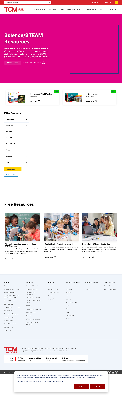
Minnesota (69, 283)
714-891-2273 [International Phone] (37, 350)
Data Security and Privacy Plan (87, 362)
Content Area (16, 103)
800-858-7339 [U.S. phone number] (10, 350)
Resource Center (31, 299)
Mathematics (8, 301)
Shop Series (52, 9)
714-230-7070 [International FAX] (54, 350)
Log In (87, 270)
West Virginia (70, 299)
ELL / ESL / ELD (9, 292)
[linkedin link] (109, 362)
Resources (90, 9)
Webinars (29, 302)
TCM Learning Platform (110, 273)
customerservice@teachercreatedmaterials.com (81, 350)
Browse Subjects (37, 9)
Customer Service (53, 273)
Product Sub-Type (16, 128)
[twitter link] (116, 362)
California (69, 273)
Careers (49, 280)
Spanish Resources (10, 314)
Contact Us (50, 283)
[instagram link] (113, 362)
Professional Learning (74, 9)
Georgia (68, 276)
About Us (50, 266)
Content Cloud (107, 270)
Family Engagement (32, 273)
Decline (97, 386)
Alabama (68, 270)
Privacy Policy (72, 362)
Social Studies (8, 311)
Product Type (16, 121)
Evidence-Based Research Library (31, 286)
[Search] (49, 2)
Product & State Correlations (31, 277)
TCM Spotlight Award (54, 276)
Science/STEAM (9, 307)
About (102, 9)
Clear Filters (11, 158)
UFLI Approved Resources (30, 306)
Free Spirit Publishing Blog (32, 294)
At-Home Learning (10, 278)
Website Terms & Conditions (34, 362)
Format (16, 134)
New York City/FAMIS (72, 286)
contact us (50, 341)
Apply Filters (13, 153)
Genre (16, 146)
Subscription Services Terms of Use (55, 362)
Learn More (33, 85)
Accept (81, 386)
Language (16, 140)
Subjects (7, 266)
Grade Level (16, 109)
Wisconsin (69, 303)
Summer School (9, 317)
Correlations (13, 55)
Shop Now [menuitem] (106, 2)
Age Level (16, 115)
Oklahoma (69, 293)
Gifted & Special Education (9, 296)
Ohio (67, 289)
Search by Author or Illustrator (32, 312)
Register (87, 273)
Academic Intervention (33, 270)
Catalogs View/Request (33, 282)
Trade (61, 9)
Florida (68, 280)
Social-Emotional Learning (9, 274)
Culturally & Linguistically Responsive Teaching (12, 283)
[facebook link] (106, 362)
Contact (111, 9)
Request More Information (34, 55)
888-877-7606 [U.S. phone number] (24, 350)
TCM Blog (29, 290)
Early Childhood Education (9, 288)
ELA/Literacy (8, 270)
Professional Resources (11, 304)
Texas (68, 296)
